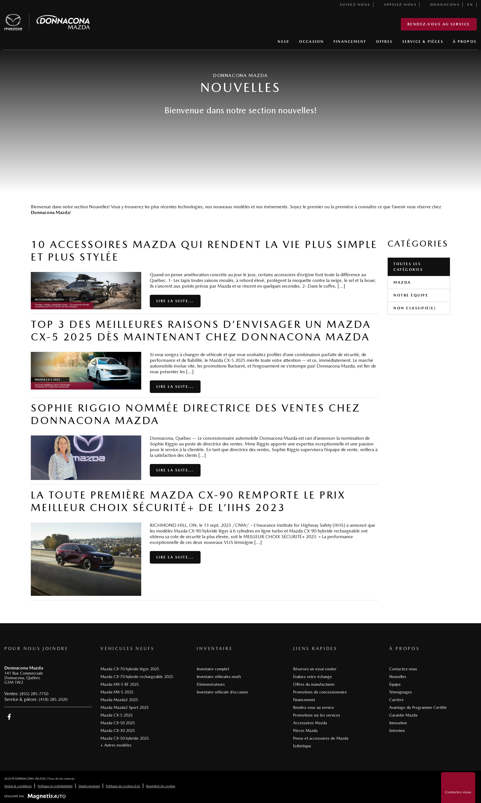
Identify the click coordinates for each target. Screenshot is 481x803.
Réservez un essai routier (315, 669)
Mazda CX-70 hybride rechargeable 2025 (136, 676)
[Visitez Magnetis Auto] (48, 796)
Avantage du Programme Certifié (418, 707)
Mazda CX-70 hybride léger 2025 (129, 669)
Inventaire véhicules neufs (219, 676)
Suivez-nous (351, 5)
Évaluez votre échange (312, 676)
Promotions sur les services (316, 715)
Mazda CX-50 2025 (117, 723)
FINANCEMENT (350, 41)
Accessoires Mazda (310, 723)
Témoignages (400, 692)
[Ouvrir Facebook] (9, 717)
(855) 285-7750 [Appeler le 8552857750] (34, 693)
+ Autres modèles (116, 745)
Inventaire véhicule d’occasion (222, 692)
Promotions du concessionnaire (320, 692)
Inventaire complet (213, 669)
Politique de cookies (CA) (123, 786)
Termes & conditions (18, 786)
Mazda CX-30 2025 (117, 730)
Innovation (398, 723)
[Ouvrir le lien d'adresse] (23, 678)
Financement (304, 699)
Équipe (395, 684)
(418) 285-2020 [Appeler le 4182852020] (53, 699)
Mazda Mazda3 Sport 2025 (124, 707)
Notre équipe (410, 295)
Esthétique (302, 746)
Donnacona (442, 5)
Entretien (397, 730)
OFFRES (384, 41)
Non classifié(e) (414, 308)
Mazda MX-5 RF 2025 (119, 684)
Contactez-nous (403, 669)
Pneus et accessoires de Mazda (320, 738)
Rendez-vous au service (438, 24)
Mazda (402, 282)
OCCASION (311, 41)
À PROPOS (464, 41)
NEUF (283, 41)
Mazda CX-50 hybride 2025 (124, 738)
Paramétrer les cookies (160, 786)
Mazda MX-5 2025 (117, 692)
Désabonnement (89, 786)
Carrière (396, 699)
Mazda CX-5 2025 (116, 715)
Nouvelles (397, 676)
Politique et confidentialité (55, 786)
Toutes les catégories (408, 267)
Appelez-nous (397, 5)
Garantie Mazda (403, 715)
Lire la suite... (175, 301)
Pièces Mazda (305, 730)
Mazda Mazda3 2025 (119, 699)
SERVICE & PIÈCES (422, 41)
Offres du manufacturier (314, 684)
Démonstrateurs (211, 684)
